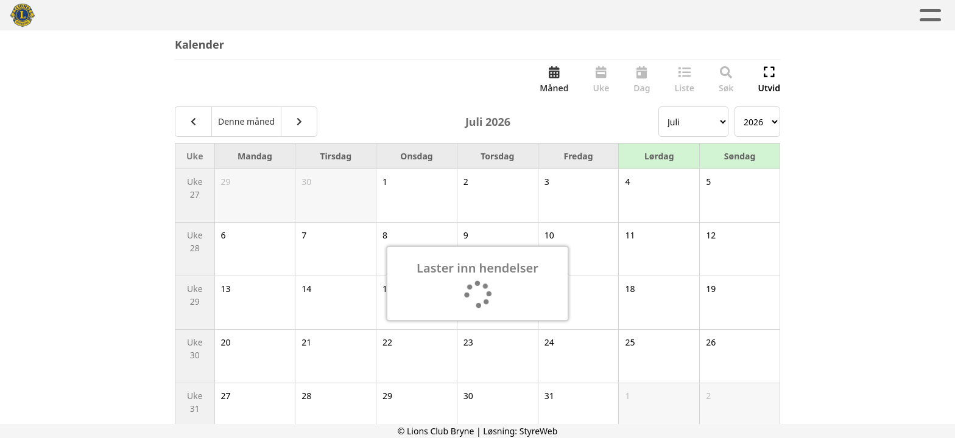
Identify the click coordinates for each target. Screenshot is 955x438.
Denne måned (246, 122)
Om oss (522, 15)
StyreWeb (539, 431)
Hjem (288, 15)
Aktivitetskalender (428, 15)
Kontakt (595, 15)
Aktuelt (339, 15)
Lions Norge (674, 15)
